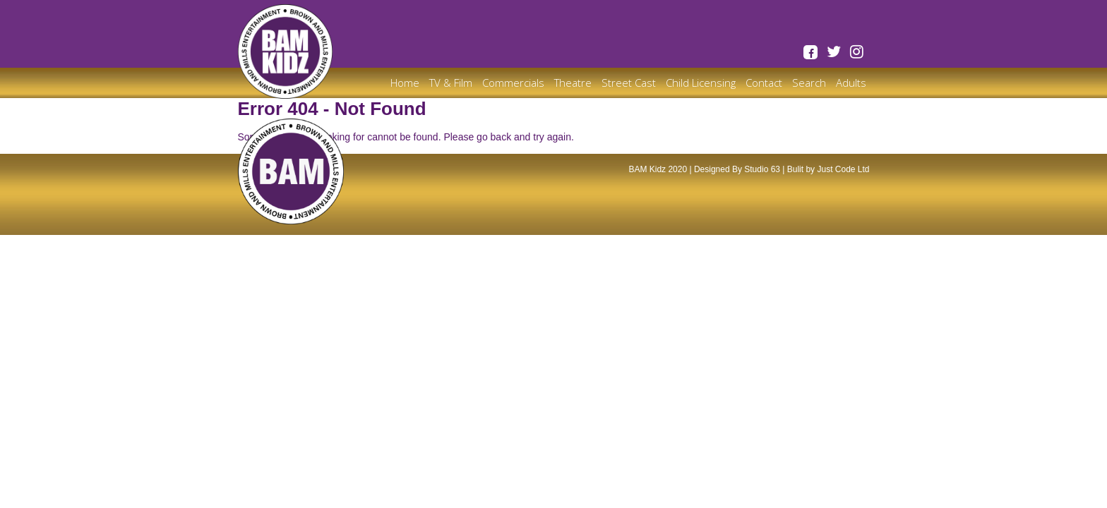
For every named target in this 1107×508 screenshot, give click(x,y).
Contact (764, 82)
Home (404, 82)
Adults (851, 82)
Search (809, 82)
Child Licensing (701, 82)
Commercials (513, 82)
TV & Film (450, 82)
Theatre (573, 82)
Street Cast (629, 82)
